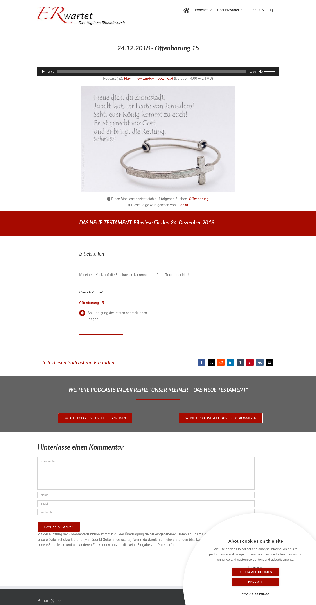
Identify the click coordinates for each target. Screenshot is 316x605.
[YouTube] (46, 601)
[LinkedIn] (230, 362)
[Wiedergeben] (43, 71)
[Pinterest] (250, 362)
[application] (158, 71)
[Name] (146, 495)
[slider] (151, 71)
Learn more (255, 567)
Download (165, 78)
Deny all (277, 582)
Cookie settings (256, 594)
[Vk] (260, 362)
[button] (271, 9)
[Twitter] (52, 601)
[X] (211, 362)
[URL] (146, 512)
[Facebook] (201, 362)
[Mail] (59, 601)
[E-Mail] (269, 362)
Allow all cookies (233, 582)
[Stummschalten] (261, 71)
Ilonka (183, 205)
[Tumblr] (240, 362)
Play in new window (139, 78)
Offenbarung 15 (91, 303)
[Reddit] (221, 362)
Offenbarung (199, 199)
